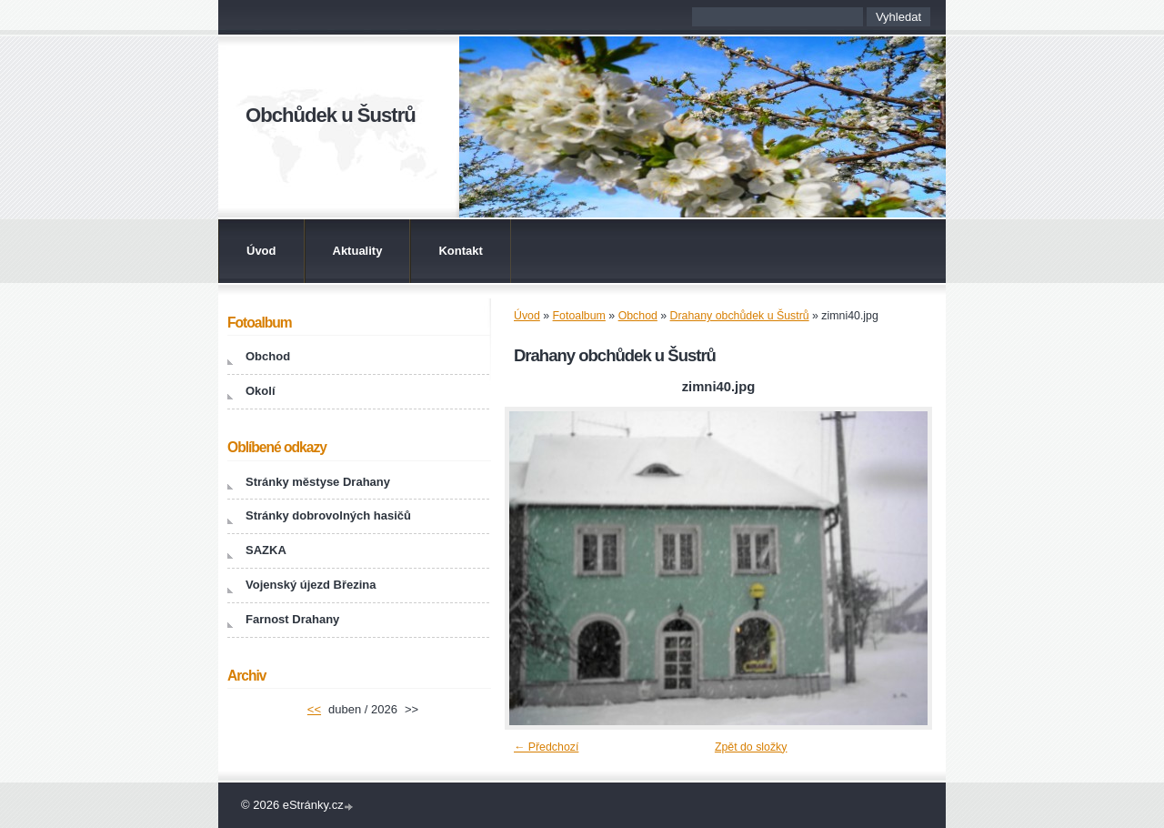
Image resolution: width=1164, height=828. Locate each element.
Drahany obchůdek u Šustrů (739, 315)
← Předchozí (546, 747)
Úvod (261, 250)
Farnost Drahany (292, 619)
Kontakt (460, 250)
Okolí (261, 391)
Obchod (637, 315)
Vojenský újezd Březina (311, 584)
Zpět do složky (751, 747)
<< (314, 709)
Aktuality (358, 250)
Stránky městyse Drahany (318, 482)
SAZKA (266, 550)
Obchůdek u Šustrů (331, 115)
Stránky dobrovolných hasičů (328, 515)
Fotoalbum (579, 315)
